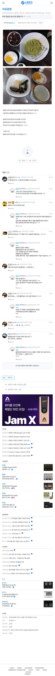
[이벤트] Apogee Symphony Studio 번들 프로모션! (16, 437)
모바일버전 (27, 674)
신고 (51, 177)
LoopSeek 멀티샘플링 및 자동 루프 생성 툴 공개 (10, 594)
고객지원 (44, 670)
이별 (7, 550)
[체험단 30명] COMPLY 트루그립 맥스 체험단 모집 (16, 440)
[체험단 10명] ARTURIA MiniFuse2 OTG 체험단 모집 (16, 444)
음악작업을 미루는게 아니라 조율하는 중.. (16, 570)
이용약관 (19, 668)
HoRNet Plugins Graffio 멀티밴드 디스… (9, 467)
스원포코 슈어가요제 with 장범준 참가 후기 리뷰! (16, 573)
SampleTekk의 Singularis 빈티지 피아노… (9, 486)
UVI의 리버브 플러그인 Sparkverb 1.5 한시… (8, 505)
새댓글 (4, 613)
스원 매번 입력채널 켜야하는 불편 (16, 522)
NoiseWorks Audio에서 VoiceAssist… (9, 604)
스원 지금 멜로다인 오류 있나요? (16, 537)
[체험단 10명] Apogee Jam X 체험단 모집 (16, 433)
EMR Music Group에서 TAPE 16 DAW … (9, 585)
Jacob (14, 264)
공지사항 (30, 670)
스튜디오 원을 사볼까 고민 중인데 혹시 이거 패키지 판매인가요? (16, 526)
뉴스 (3, 579)
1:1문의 (37, 670)
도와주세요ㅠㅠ (11, 534)
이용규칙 (12, 668)
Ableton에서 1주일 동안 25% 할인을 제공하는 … (9, 477)
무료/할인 (5, 461)
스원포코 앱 (28, 672)
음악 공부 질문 (9, 566)
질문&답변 (5, 514)
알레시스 (14, 177)
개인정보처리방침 (39, 668)
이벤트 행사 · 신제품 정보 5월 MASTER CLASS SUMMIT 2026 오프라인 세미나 (16, 558)
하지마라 (6, 23)
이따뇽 (14, 334)
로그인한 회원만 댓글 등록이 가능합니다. (27, 365)
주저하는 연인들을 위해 (13, 562)
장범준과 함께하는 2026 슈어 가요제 (16, 448)
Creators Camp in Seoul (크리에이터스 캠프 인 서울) (16, 452)
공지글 (4, 429)
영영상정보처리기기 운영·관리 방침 (16, 670)
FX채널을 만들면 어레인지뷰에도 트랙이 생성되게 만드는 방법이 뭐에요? (16, 518)
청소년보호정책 (28, 668)
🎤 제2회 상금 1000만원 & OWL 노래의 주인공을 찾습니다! (16, 530)
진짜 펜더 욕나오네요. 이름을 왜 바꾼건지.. (16, 554)
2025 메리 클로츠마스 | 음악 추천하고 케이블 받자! (16, 456)
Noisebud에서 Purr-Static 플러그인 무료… (10, 495)
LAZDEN (15, 231)
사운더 (15, 202)
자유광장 (4, 547)
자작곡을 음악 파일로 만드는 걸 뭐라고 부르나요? (16, 541)
